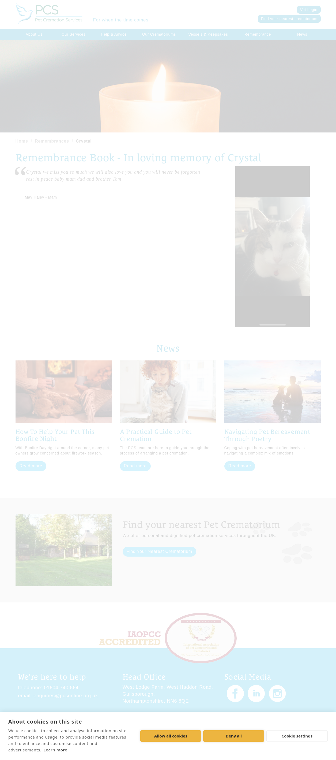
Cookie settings (296, 736)
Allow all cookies (170, 736)
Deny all (234, 736)
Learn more (55, 749)
